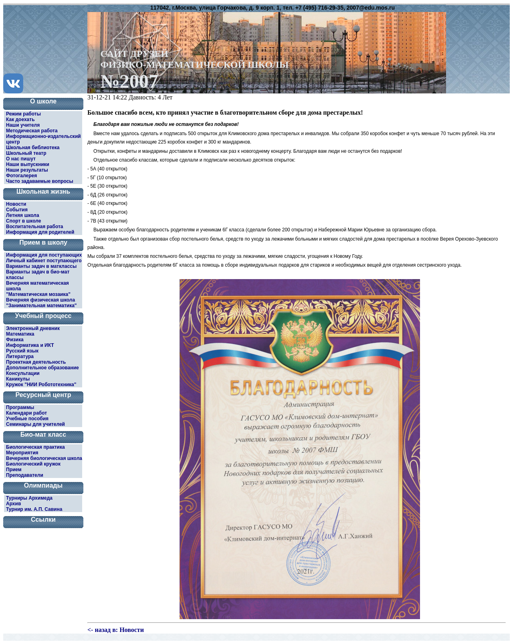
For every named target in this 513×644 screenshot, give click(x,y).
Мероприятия (22, 453)
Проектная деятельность (36, 362)
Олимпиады (43, 485)
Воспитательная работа (34, 226)
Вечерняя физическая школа (40, 300)
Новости (16, 204)
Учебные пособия (27, 418)
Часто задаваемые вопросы (39, 181)
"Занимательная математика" (41, 305)
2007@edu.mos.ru (371, 7)
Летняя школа (22, 215)
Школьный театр (26, 153)
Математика (20, 334)
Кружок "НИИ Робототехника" (41, 384)
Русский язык (22, 351)
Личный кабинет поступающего (44, 260)
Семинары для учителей (35, 424)
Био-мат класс (43, 434)
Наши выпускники (27, 164)
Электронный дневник (33, 328)
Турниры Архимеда (29, 498)
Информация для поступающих (44, 255)
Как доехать (20, 119)
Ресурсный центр (43, 394)
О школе (43, 101)
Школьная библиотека (32, 147)
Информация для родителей (40, 232)
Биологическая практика (35, 447)
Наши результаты (27, 170)
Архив (13, 503)
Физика (15, 339)
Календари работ (26, 413)
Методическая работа (32, 131)
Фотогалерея (21, 175)
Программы (20, 407)
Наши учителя (23, 125)
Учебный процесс (43, 315)
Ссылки (43, 519)
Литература (20, 356)
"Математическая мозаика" (38, 294)
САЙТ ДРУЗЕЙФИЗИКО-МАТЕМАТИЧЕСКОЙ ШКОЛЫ (195, 69)
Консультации (23, 373)
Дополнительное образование (42, 368)
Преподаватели (24, 475)
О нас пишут (21, 159)
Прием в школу (43, 242)
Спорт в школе (23, 221)
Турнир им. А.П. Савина (34, 509)
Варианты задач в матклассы (41, 266)
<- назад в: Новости (115, 629)
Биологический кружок (33, 464)
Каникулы (18, 379)
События (17, 210)
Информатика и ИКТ (30, 345)
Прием (14, 469)
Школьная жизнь (43, 191)
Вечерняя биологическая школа (44, 458)
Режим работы (23, 114)
